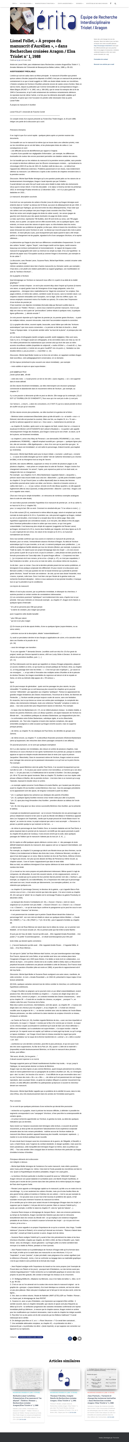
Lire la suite (22, 1419)
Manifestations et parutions (45, 3)
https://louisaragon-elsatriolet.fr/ (103, 45)
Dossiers (79, 3)
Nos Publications (26, 3)
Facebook (111, 3)
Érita (15, 3)
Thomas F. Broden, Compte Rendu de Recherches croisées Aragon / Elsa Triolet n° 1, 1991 (63, 1398)
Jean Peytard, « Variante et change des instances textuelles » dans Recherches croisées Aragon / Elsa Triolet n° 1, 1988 (101, 1399)
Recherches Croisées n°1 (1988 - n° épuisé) (30, 1337)
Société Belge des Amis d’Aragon (96, 3)
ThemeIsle (116, 1437)
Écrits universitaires (65, 3)
